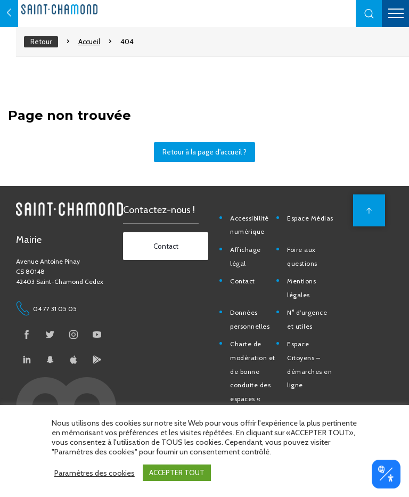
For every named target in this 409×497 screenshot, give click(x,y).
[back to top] (369, 210)
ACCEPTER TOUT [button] (176, 472)
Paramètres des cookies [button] (94, 473)
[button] (369, 13)
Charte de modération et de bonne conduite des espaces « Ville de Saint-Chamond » (253, 385)
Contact (242, 281)
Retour (41, 41)
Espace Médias (310, 218)
